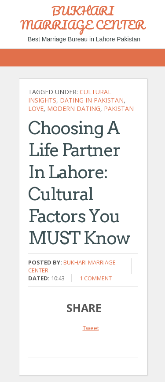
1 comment (96, 278)
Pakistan (119, 108)
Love (36, 108)
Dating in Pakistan (92, 100)
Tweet (91, 328)
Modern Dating (73, 108)
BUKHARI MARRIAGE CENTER (82, 17)
